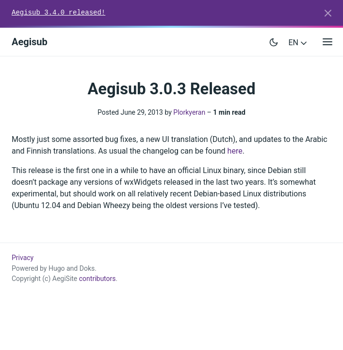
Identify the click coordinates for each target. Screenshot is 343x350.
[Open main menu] (327, 42)
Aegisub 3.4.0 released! (58, 13)
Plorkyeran (189, 112)
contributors (97, 278)
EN (299, 42)
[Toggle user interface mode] (273, 42)
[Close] (328, 13)
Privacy (22, 258)
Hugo (57, 268)
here (235, 151)
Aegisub (30, 42)
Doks (87, 268)
